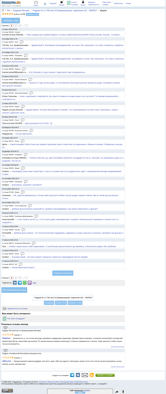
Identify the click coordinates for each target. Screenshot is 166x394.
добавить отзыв (75, 303)
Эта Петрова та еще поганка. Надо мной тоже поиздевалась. (57, 72)
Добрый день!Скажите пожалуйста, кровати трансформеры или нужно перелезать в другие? (55, 209)
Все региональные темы (14, 290)
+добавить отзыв (32, 14)
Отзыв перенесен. (24, 134)
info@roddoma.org (81, 382)
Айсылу (6, 361)
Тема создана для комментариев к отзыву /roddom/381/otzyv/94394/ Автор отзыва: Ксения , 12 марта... (73, 35)
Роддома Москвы (21, 10)
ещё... (35, 283)
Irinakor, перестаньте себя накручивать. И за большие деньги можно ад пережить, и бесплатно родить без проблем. (62, 246)
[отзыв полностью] (117, 346)
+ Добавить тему (11, 20)
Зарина (6, 338)
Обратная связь (53, 382)
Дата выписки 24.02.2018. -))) (38, 123)
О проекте (42, 382)
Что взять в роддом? (14, 319)
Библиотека (118, 3)
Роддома (53, 3)
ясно (80, 392)
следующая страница (63, 273)
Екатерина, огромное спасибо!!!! (27, 185)
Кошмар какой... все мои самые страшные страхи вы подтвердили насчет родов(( (50, 257)
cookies (87, 390)
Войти (36, 5)
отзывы (61, 303)
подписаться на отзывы (15, 308)
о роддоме (48, 303)
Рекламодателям (66, 382)
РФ (8, 10)
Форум (128, 3)
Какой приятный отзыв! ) (23, 267)
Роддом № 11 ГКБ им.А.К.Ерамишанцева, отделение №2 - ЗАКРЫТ (65, 10)
